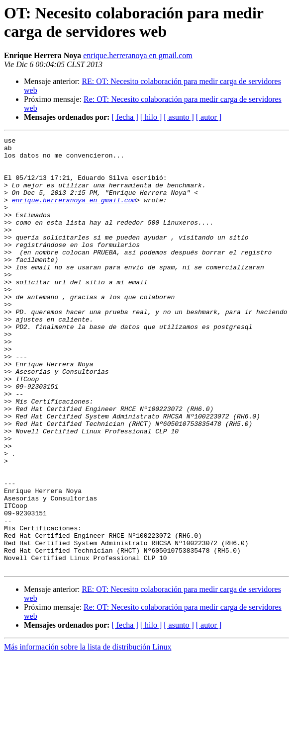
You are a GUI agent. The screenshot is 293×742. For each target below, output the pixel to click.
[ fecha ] (124, 117)
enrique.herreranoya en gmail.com (137, 55)
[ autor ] (209, 117)
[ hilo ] (151, 117)
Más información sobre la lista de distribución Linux (87, 733)
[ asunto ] (179, 117)
